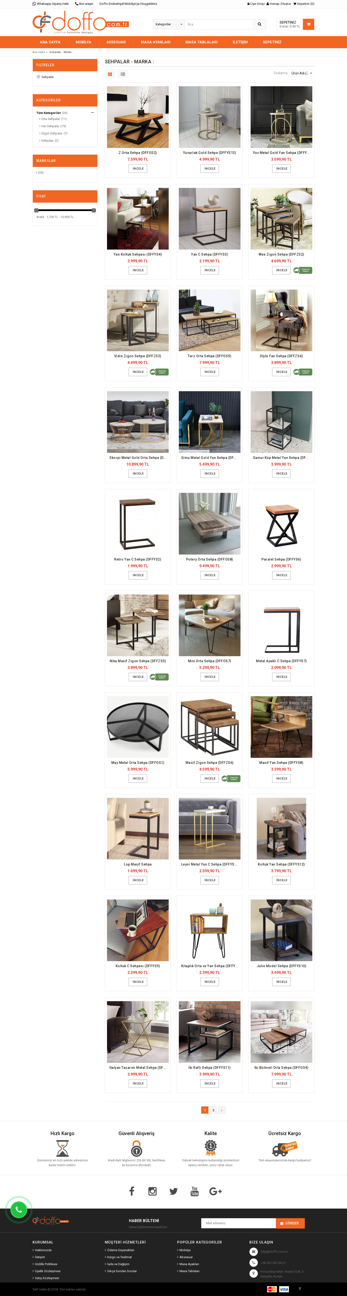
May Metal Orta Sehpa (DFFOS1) (138, 763)
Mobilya (185, 1250)
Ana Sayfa (50, 42)
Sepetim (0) (304, 4)
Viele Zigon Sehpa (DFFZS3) (137, 356)
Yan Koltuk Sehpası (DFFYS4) (138, 254)
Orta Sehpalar (49, 119)
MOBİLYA (83, 42)
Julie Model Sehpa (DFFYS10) (282, 966)
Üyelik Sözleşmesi (47, 1271)
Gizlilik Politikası (46, 1264)
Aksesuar (186, 1257)
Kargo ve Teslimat (119, 1257)
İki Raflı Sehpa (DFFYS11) (209, 1068)
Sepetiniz (272, 42)
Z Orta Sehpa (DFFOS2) (138, 153)
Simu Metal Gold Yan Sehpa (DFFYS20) (210, 458)
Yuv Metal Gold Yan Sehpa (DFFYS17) (282, 153)
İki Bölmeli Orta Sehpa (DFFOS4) (281, 1068)
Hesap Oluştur (279, 4)
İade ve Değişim (118, 1264)
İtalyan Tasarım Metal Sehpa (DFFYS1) (139, 1068)
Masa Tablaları (190, 1271)
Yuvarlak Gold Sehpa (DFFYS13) (209, 153)
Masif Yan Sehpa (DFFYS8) (281, 763)
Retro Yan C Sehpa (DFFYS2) (137, 559)
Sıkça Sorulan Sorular (122, 1271)
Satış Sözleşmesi (47, 1278)
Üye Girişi (256, 4)
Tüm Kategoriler (48, 113)
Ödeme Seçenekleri (120, 1250)
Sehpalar (45, 77)
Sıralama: (281, 73)
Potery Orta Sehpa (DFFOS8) (209, 559)
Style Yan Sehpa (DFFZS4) (281, 356)
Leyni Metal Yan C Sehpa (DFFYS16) (210, 864)
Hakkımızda (43, 1250)
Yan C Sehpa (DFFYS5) (209, 254)
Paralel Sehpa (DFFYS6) (281, 559)
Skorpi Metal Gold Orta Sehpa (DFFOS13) (139, 458)
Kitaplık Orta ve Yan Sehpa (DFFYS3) (210, 966)
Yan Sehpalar (49, 126)
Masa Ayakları (189, 1264)
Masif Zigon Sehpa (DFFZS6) (210, 763)
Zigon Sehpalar (50, 133)
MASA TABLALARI (202, 42)
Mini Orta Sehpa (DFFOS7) (209, 661)
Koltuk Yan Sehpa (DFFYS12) (281, 864)
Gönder (292, 1223)
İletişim (240, 42)
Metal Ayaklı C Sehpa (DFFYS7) (281, 661)
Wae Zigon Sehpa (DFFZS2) (281, 254)
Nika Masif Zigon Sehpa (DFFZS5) (138, 661)
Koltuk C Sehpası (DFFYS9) (138, 966)
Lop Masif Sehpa (138, 864)
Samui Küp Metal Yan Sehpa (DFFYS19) (282, 458)
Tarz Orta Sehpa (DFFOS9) (209, 356)
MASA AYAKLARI (155, 42)
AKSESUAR (116, 42)
